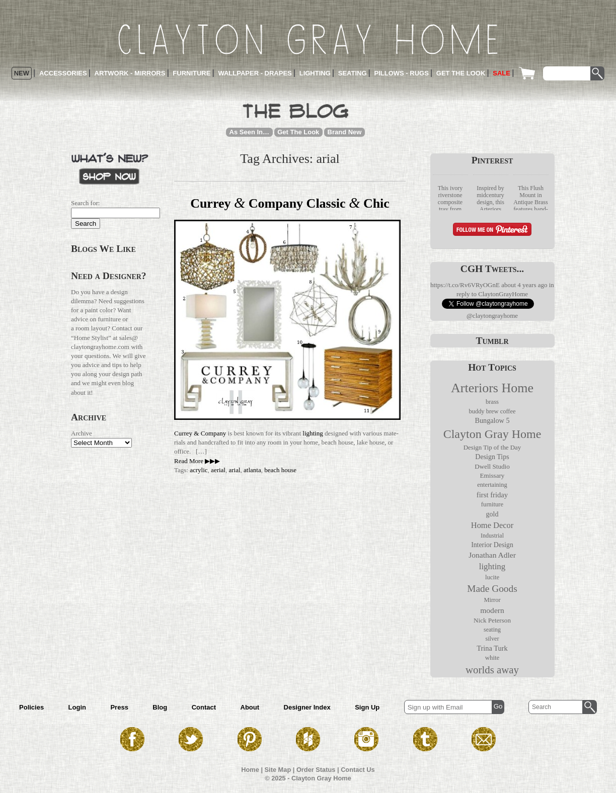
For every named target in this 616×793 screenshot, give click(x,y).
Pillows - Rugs (401, 73)
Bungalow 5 (492, 420)
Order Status (316, 769)
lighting (312, 433)
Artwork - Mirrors (130, 73)
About (250, 707)
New (21, 73)
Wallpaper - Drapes (254, 73)
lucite (492, 577)
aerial (218, 470)
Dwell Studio (492, 466)
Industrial (492, 535)
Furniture (191, 73)
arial (234, 470)
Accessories (63, 73)
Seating (352, 73)
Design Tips (492, 457)
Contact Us (358, 769)
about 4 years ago (524, 285)
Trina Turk (492, 648)
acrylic (198, 470)
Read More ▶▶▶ (197, 461)
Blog (159, 707)
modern (492, 610)
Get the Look (461, 73)
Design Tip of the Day (492, 447)
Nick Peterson (492, 620)
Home (250, 769)
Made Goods (492, 588)
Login (77, 707)
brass (492, 401)
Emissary (492, 475)
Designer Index (307, 707)
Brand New (345, 132)
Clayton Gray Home (492, 433)
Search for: (85, 203)
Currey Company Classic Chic (290, 203)
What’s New (109, 168)
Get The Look (298, 132)
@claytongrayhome (492, 315)
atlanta (252, 470)
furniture (492, 504)
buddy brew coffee (492, 411)
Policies (31, 707)
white (492, 657)
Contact (204, 707)
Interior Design (492, 545)
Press (119, 707)
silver (492, 638)
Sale (501, 73)
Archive (81, 433)
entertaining (492, 484)
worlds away (492, 670)
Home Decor (492, 525)
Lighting (315, 73)
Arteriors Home (492, 388)
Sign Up (367, 707)
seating (492, 629)
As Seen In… (249, 132)
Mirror (492, 599)
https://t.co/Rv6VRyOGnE (465, 285)
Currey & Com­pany (200, 433)
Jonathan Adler (492, 555)
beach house (280, 470)
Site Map (278, 769)
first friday (492, 495)
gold (492, 514)
